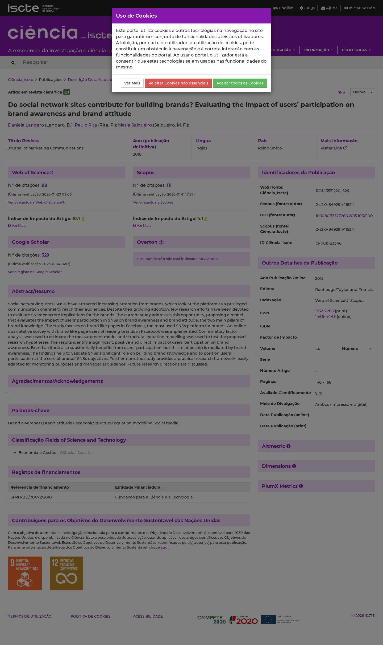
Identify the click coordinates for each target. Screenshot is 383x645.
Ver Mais (132, 83)
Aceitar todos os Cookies (240, 83)
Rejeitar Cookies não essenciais (178, 83)
